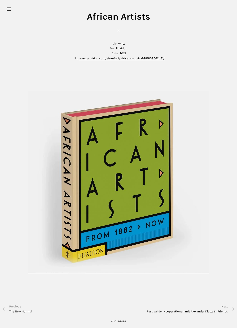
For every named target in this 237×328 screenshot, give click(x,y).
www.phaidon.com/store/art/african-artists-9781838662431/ (122, 58)
